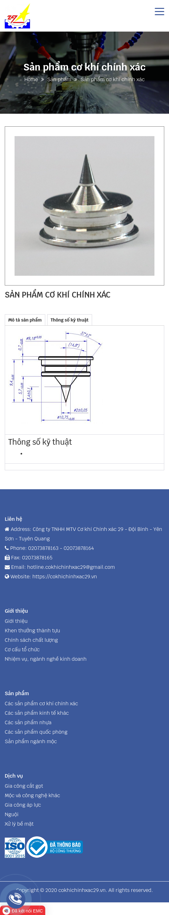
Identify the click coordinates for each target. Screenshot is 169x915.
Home (31, 79)
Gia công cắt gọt (24, 786)
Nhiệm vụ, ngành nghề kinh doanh (46, 659)
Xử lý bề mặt (19, 824)
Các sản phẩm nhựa (28, 722)
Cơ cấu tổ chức (22, 649)
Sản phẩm (59, 79)
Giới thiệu (16, 621)
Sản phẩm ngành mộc (31, 741)
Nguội (12, 814)
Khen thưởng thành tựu (32, 630)
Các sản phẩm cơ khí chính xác (41, 703)
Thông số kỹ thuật (70, 320)
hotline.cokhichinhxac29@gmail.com (71, 567)
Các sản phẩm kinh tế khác (37, 713)
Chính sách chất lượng (31, 640)
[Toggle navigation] (159, 11)
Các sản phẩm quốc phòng (36, 732)
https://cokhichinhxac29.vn (64, 576)
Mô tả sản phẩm (25, 320)
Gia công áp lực (23, 805)
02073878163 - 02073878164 (61, 548)
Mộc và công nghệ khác (32, 795)
